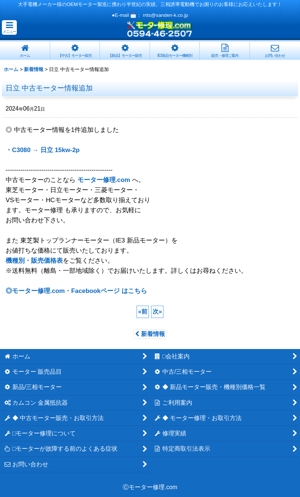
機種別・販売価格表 (34, 260)
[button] (9, 27)
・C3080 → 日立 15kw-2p (43, 150)
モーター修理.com (103, 179)
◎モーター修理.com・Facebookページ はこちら (76, 290)
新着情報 (150, 334)
